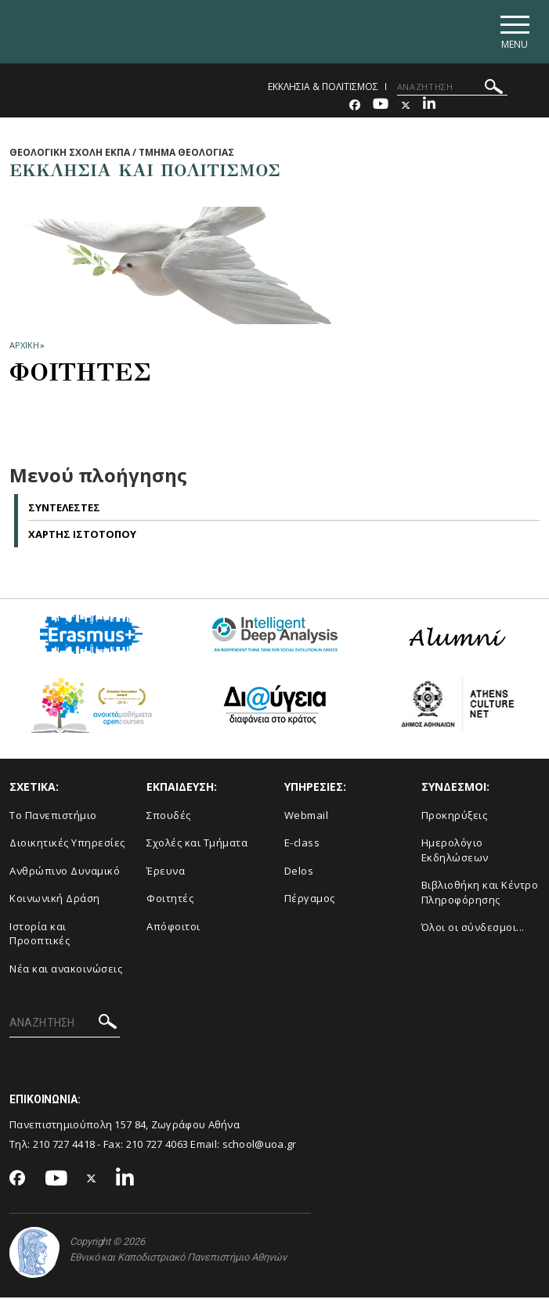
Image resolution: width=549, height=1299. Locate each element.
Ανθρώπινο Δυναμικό (64, 872)
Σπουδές (168, 817)
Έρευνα (165, 872)
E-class (302, 845)
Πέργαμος (309, 900)
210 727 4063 (157, 1145)
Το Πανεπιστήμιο (53, 817)
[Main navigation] (512, 32)
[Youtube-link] (380, 107)
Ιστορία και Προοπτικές (39, 935)
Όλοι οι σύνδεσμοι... (473, 929)
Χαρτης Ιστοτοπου (82, 536)
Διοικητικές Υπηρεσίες (67, 845)
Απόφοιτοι (173, 928)
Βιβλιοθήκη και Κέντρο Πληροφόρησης (480, 894)
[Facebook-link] (354, 107)
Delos (299, 872)
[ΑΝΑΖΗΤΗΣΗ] (452, 88)
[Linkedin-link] (429, 107)
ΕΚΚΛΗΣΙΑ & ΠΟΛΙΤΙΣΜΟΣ (323, 88)
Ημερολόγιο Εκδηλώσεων (455, 852)
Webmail (306, 817)
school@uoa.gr (259, 1145)
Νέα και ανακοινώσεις (65, 971)
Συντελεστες (64, 509)
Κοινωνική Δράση (54, 900)
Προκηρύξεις (454, 817)
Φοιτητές (169, 900)
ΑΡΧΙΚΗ (23, 347)
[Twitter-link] (405, 107)
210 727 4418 (64, 1145)
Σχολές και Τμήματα (196, 845)
